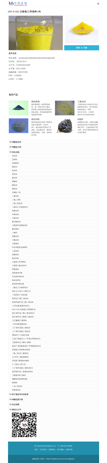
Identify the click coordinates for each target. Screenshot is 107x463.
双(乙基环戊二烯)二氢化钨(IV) (23, 313)
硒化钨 (14, 167)
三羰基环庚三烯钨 (19, 375)
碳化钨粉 (35, 119)
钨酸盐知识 (15, 142)
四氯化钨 (15, 211)
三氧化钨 (81, 101)
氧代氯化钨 (16, 222)
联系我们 (52, 449)
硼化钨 (14, 185)
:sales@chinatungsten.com (45, 446)
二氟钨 (14, 233)
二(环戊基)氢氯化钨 (19, 324)
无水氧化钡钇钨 (18, 276)
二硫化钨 (15, 251)
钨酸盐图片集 (16, 399)
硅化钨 (14, 170)
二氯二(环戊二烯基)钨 (20, 353)
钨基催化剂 (16, 390)
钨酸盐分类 (15, 147)
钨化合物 (14, 152)
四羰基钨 (15, 269)
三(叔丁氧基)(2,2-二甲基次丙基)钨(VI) (26, 339)
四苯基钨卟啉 (17, 273)
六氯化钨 (15, 218)
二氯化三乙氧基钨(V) (20, 207)
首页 (36, 449)
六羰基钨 (15, 244)
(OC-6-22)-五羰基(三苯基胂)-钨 (24, 309)
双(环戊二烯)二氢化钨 (20, 298)
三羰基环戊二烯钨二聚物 (21, 342)
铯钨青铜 (35, 101)
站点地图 (14, 404)
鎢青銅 (14, 383)
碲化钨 (14, 174)
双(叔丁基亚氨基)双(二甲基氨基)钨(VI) (26, 346)
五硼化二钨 (16, 192)
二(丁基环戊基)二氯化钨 (21, 331)
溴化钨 (14, 156)
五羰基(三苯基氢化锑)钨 (21, 350)
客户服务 (60, 449)
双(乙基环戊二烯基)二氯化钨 (23, 317)
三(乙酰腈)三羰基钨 (19, 320)
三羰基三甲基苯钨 (19, 262)
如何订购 (69, 449)
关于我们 (43, 449)
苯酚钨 (14, 181)
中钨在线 (53, 459)
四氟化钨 (15, 236)
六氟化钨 (15, 240)
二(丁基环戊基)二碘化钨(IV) (22, 368)
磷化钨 (14, 189)
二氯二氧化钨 (17, 203)
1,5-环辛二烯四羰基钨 (20, 357)
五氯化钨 (15, 214)
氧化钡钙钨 (16, 280)
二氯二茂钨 (16, 200)
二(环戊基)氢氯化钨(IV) (21, 306)
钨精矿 (80, 119)
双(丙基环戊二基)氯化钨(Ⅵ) (22, 372)
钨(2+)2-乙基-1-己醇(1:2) (21, 291)
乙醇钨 (14, 159)
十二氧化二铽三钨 (19, 364)
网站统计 (71, 459)
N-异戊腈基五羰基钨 (19, 247)
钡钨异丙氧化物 (18, 284)
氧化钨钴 (15, 258)
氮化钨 (14, 178)
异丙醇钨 (15, 163)
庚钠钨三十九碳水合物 (20, 335)
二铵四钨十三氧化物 (19, 295)
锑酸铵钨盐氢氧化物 (19, 379)
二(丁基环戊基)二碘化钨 (21, 328)
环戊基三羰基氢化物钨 (20, 361)
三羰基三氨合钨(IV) (19, 265)
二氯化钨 (15, 196)
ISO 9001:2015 (62, 459)
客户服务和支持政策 (18, 394)
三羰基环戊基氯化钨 (19, 225)
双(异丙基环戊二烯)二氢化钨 (23, 302)
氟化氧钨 (15, 229)
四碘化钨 (15, 255)
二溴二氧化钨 (17, 386)
